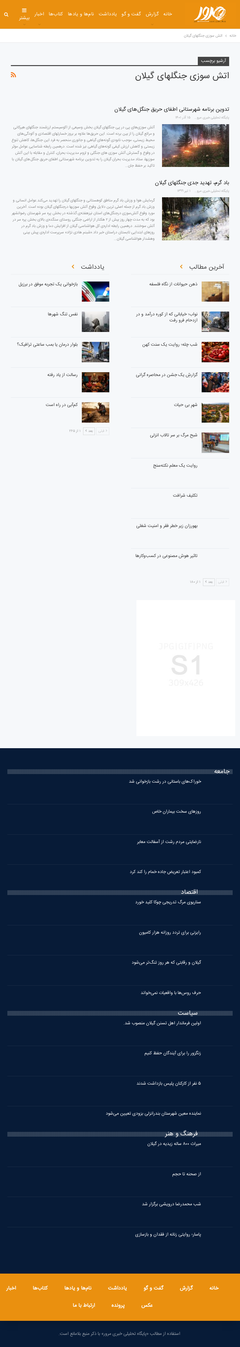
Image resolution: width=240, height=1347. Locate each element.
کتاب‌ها (56, 14)
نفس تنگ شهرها (63, 314)
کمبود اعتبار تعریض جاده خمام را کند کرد (165, 872)
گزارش (152, 14)
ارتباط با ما (84, 1305)
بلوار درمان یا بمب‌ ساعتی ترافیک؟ (47, 345)
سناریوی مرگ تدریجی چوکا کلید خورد (168, 902)
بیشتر (24, 15)
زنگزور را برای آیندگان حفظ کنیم (172, 1053)
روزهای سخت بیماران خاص (176, 812)
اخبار (39, 14)
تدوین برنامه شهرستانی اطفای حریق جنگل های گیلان (171, 109)
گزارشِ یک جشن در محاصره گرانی (166, 375)
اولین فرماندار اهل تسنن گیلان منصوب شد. (162, 1023)
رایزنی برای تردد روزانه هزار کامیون (170, 933)
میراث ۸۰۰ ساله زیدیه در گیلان (174, 1144)
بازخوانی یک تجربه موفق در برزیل (48, 284)
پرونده (118, 1305)
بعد (209, 582)
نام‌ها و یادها (81, 14)
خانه (167, 14)
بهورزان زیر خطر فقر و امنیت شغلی (166, 526)
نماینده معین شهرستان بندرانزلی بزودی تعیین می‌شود (153, 1113)
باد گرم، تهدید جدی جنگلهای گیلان (192, 182)
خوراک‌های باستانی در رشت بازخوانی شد (165, 782)
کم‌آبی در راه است (62, 405)
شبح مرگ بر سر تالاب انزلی (173, 435)
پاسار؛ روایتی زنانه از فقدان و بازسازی (168, 1234)
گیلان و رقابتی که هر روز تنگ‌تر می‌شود (166, 963)
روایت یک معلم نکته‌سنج (175, 466)
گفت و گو (131, 14)
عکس (147, 1305)
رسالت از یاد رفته (62, 375)
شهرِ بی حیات (185, 405)
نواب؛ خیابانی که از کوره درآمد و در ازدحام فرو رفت (166, 317)
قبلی (222, 582)
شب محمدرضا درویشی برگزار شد (171, 1204)
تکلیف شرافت (185, 496)
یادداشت (108, 14)
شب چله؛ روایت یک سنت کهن (169, 345)
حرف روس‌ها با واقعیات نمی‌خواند (171, 993)
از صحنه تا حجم (186, 1174)
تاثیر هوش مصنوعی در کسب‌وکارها (166, 556)
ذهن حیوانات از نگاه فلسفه (173, 284)
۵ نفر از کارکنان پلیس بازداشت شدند (168, 1083)
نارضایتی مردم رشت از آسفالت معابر (169, 842)
